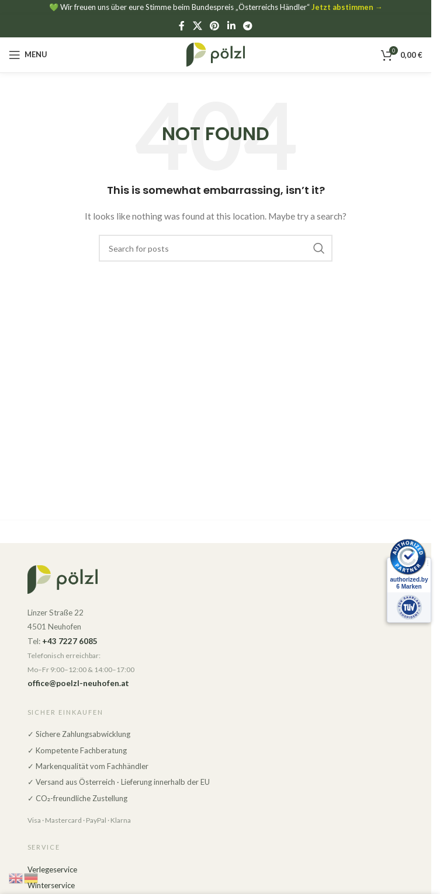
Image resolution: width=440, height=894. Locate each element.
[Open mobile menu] (28, 55)
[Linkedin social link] (231, 25)
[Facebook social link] (182, 25)
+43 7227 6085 (70, 641)
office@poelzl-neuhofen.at (78, 683)
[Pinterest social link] (214, 25)
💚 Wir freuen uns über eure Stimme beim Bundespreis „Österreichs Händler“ (216, 7)
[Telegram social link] (247, 25)
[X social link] (197, 25)
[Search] (215, 248)
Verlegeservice (52, 869)
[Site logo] (215, 53)
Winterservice (51, 885)
